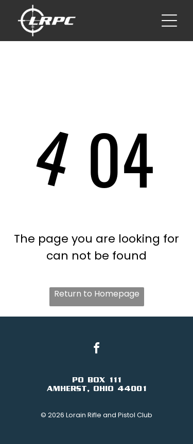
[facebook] (97, 349)
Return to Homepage (96, 294)
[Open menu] (169, 20)
